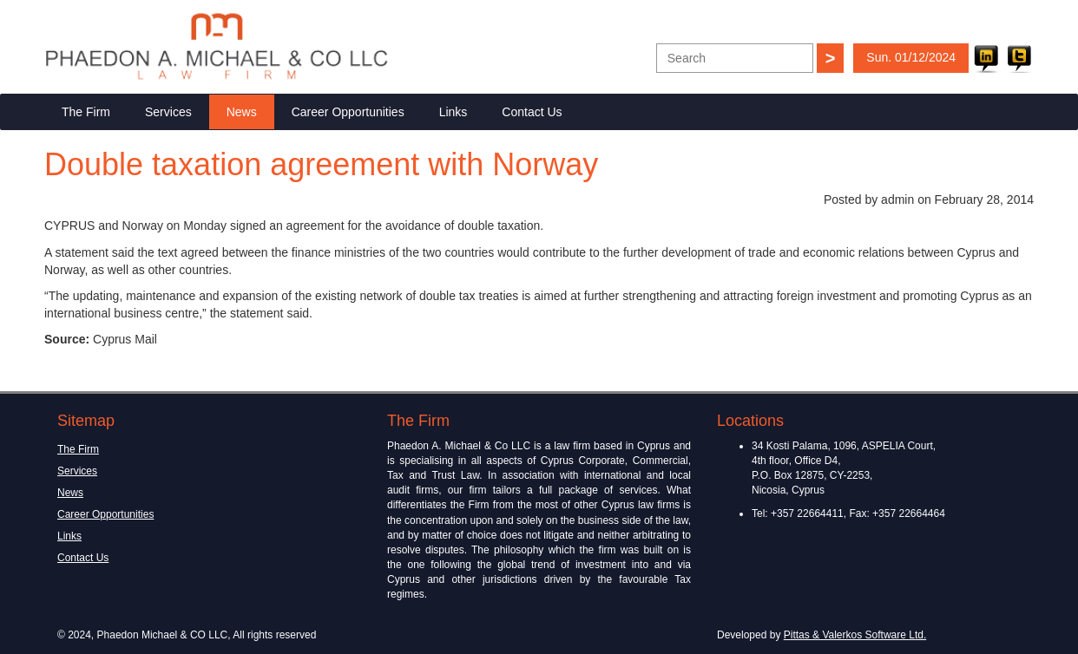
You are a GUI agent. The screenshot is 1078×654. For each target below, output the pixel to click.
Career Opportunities (348, 112)
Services (168, 112)
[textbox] (734, 58)
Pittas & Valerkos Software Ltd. (855, 635)
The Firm (86, 112)
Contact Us (532, 112)
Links (453, 112)
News (242, 112)
